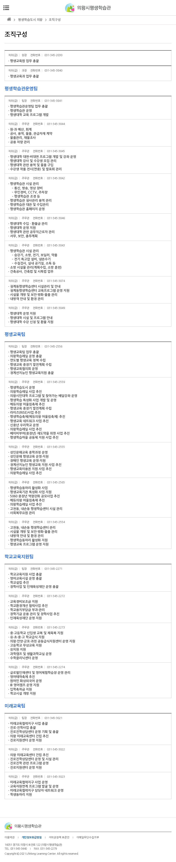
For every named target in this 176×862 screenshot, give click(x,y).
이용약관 (10, 837)
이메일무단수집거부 (88, 837)
